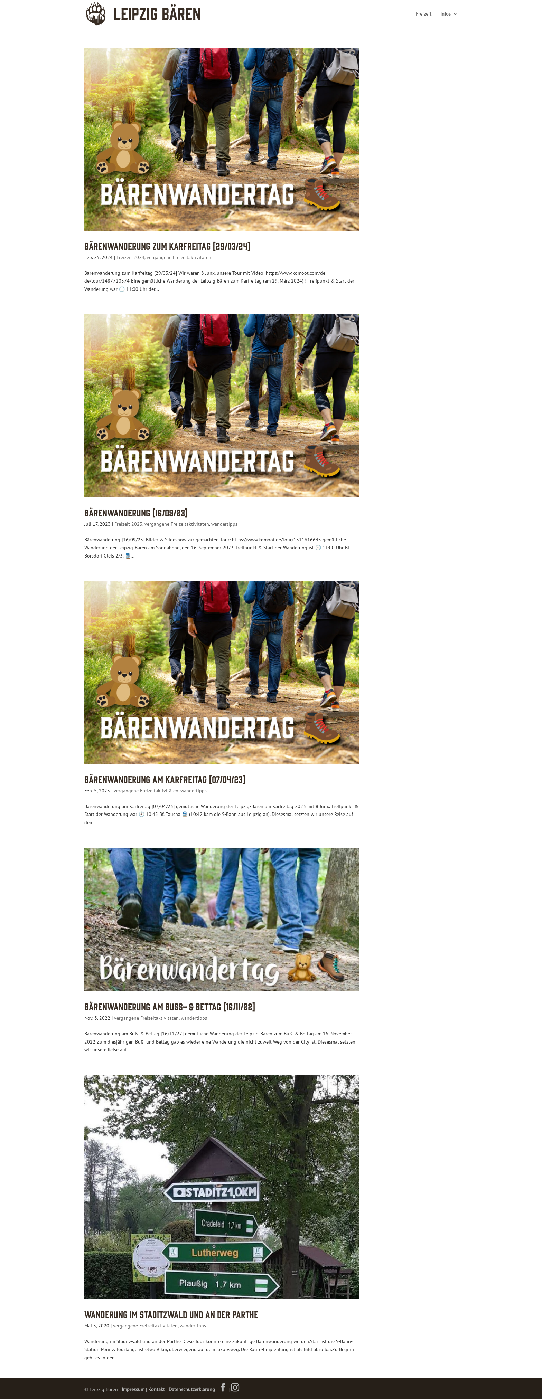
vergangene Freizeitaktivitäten (179, 257)
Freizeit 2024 (130, 257)
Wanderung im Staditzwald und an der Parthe (171, 1313)
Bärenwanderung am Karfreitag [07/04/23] (164, 778)
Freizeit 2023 (128, 524)
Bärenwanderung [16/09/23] (136, 512)
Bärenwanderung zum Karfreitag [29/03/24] (167, 245)
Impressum (133, 1389)
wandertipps (224, 524)
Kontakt (156, 1389)
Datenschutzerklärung (192, 1389)
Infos (445, 14)
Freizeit (423, 14)
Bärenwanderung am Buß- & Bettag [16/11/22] (169, 1006)
